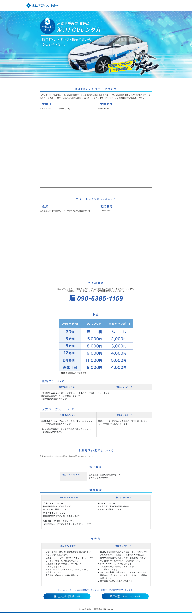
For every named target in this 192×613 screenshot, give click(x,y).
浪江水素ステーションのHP (125, 596)
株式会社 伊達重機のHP (67, 596)
